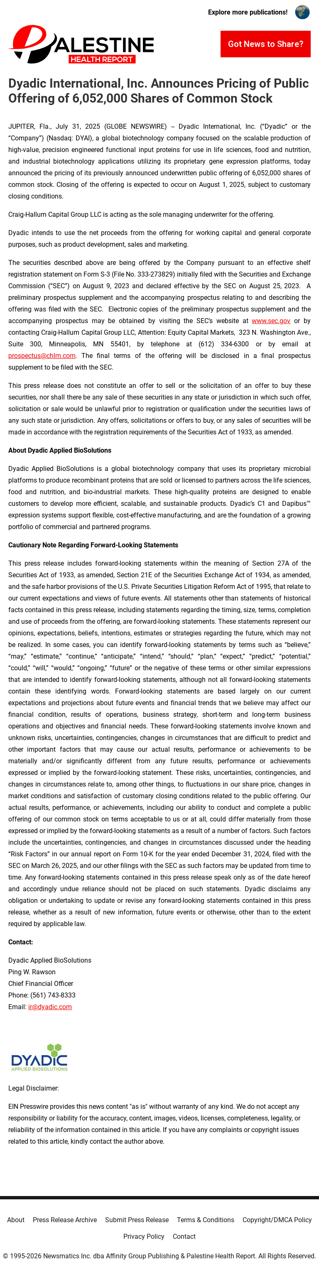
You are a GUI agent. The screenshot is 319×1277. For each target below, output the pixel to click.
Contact (184, 1236)
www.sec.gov (271, 321)
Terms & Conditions (205, 1220)
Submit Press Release (137, 1220)
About (16, 1220)
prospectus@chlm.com (42, 356)
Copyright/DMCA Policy (277, 1220)
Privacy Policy (143, 1236)
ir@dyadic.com (50, 1007)
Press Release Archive (65, 1220)
